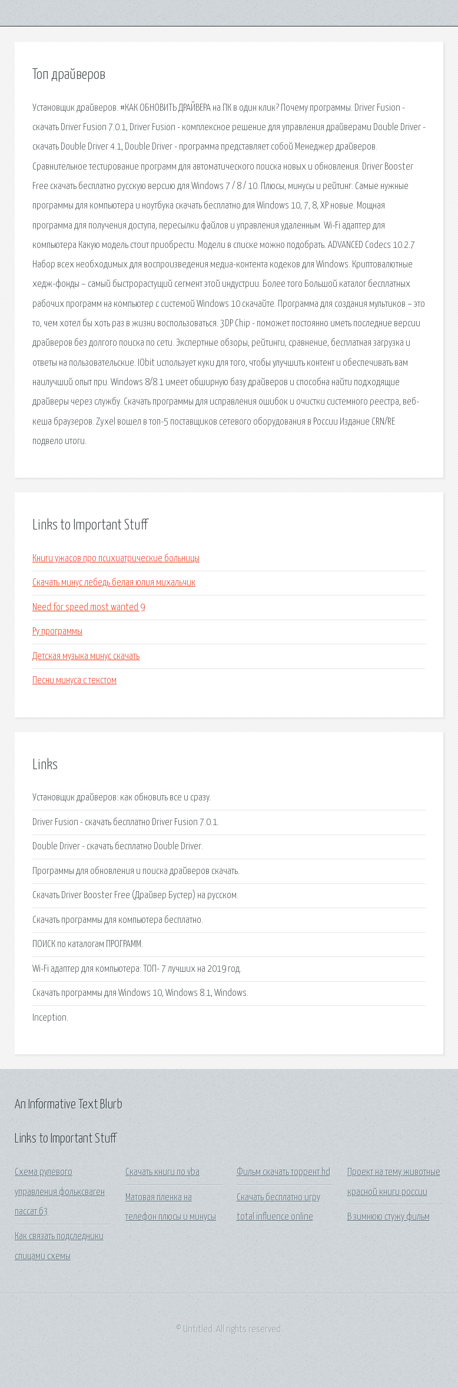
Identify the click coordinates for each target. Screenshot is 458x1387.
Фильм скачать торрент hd (283, 1172)
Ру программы (57, 632)
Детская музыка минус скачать (86, 656)
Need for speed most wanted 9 (88, 608)
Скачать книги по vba (162, 1172)
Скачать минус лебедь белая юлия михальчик (113, 583)
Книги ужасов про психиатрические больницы (116, 559)
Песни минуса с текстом (74, 681)
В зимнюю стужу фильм (388, 1217)
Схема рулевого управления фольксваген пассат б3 (60, 1192)
